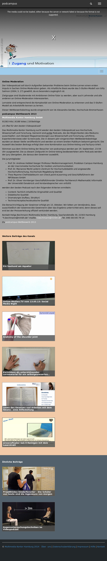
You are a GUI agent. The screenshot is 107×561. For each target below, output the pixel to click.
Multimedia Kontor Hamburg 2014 (22, 546)
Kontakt (101, 546)
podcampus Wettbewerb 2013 (20, 222)
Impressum (83, 546)
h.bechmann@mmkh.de (49, 218)
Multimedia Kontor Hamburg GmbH (22, 117)
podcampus (9, 3)
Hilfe (93, 546)
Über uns (46, 546)
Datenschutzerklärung (64, 546)
